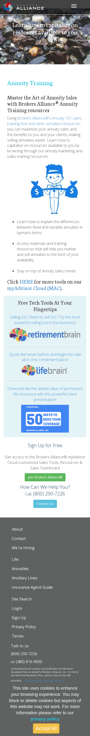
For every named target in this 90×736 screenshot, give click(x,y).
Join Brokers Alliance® (45, 477)
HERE (26, 281)
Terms (18, 636)
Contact (19, 538)
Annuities (20, 568)
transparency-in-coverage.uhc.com (43, 680)
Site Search (22, 599)
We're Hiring (23, 547)
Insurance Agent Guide (32, 587)
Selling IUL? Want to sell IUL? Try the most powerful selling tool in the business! (45, 319)
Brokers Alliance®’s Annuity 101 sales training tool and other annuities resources (44, 120)
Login (17, 608)
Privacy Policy (24, 626)
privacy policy (44, 719)
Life (15, 559)
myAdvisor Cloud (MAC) (34, 287)
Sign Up (19, 617)
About (17, 529)
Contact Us (45, 503)
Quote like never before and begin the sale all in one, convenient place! (45, 357)
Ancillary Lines (24, 578)
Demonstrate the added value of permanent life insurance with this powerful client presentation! (45, 394)
